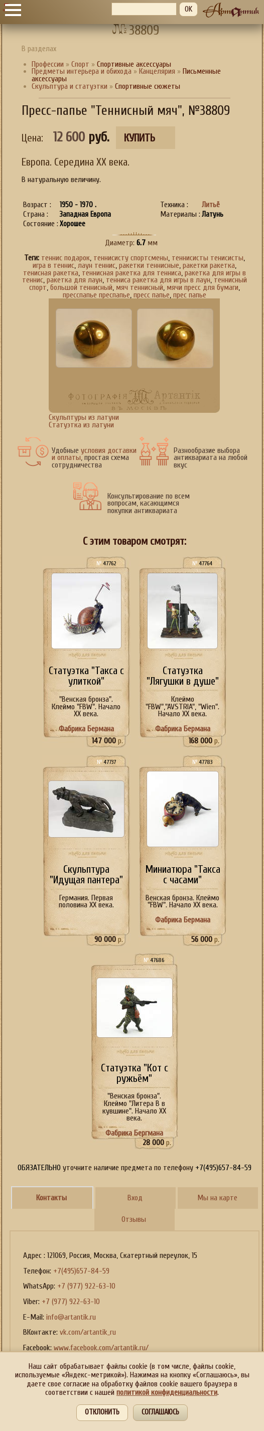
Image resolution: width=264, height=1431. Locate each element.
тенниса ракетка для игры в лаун (158, 279)
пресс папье (152, 294)
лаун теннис (96, 265)
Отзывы (133, 1219)
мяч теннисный (139, 287)
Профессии (48, 64)
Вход (135, 1197)
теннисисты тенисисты (207, 257)
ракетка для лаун (74, 279)
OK (188, 9)
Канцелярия (157, 71)
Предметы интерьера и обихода (81, 71)
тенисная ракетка (50, 272)
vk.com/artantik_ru (88, 1332)
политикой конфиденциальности (166, 1392)
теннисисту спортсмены (130, 257)
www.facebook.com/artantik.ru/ (101, 1347)
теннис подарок (65, 257)
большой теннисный (81, 287)
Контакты (51, 1197)
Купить (139, 138)
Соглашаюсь (160, 1412)
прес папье (189, 294)
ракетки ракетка (209, 265)
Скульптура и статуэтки (69, 86)
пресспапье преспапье (96, 294)
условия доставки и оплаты (94, 454)
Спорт (80, 64)
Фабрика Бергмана (134, 1133)
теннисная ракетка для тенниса (131, 272)
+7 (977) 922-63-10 (86, 1286)
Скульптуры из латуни (84, 417)
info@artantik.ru (71, 1317)
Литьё (211, 205)
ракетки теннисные (149, 265)
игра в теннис (53, 265)
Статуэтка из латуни (81, 424)
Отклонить (102, 1412)
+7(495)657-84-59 (81, 1271)
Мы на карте (217, 1197)
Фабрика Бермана (86, 728)
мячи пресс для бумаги (202, 287)
